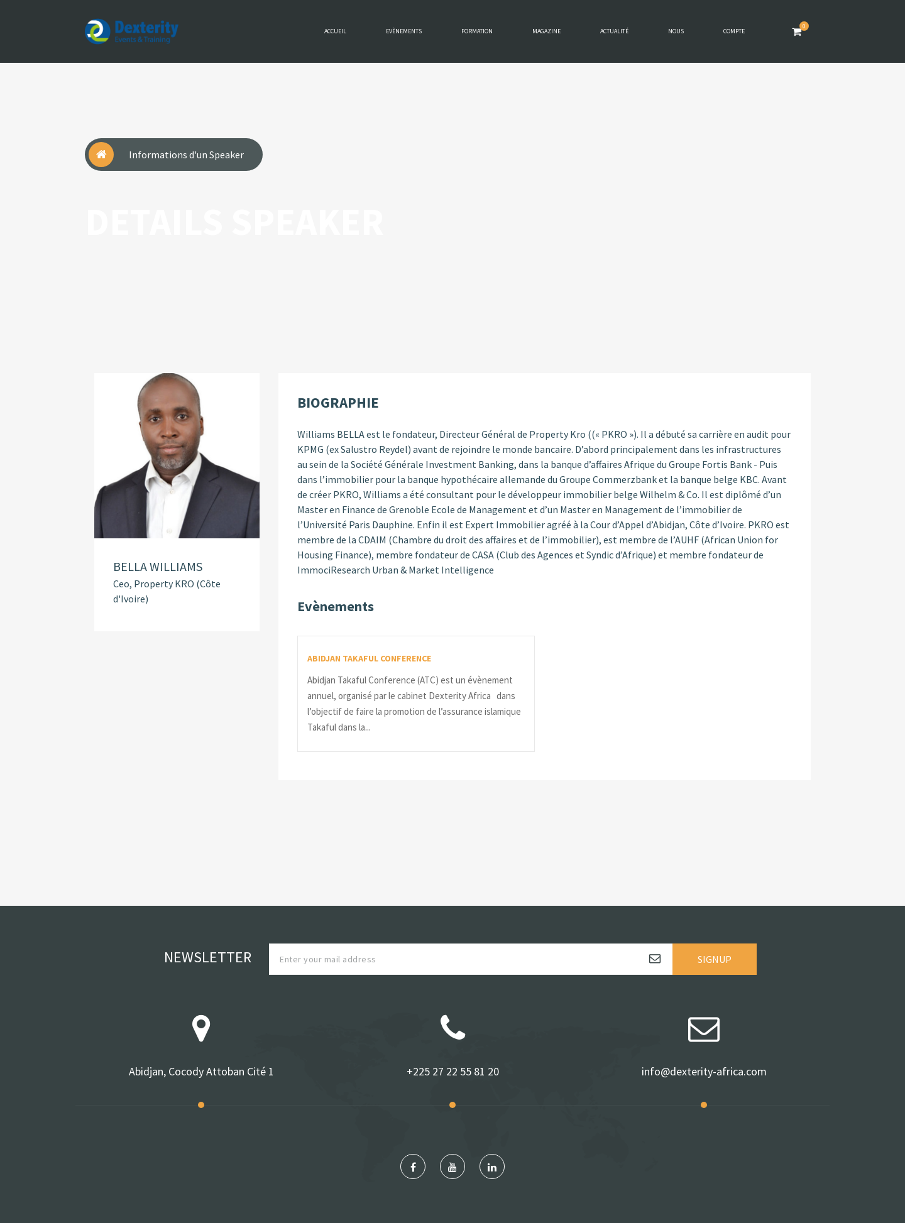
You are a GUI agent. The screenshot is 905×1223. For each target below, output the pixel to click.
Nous (676, 31)
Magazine (546, 31)
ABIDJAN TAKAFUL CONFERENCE (369, 658)
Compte (734, 31)
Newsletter (207, 957)
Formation (477, 31)
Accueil (335, 31)
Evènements (404, 31)
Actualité (614, 31)
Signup (715, 959)
